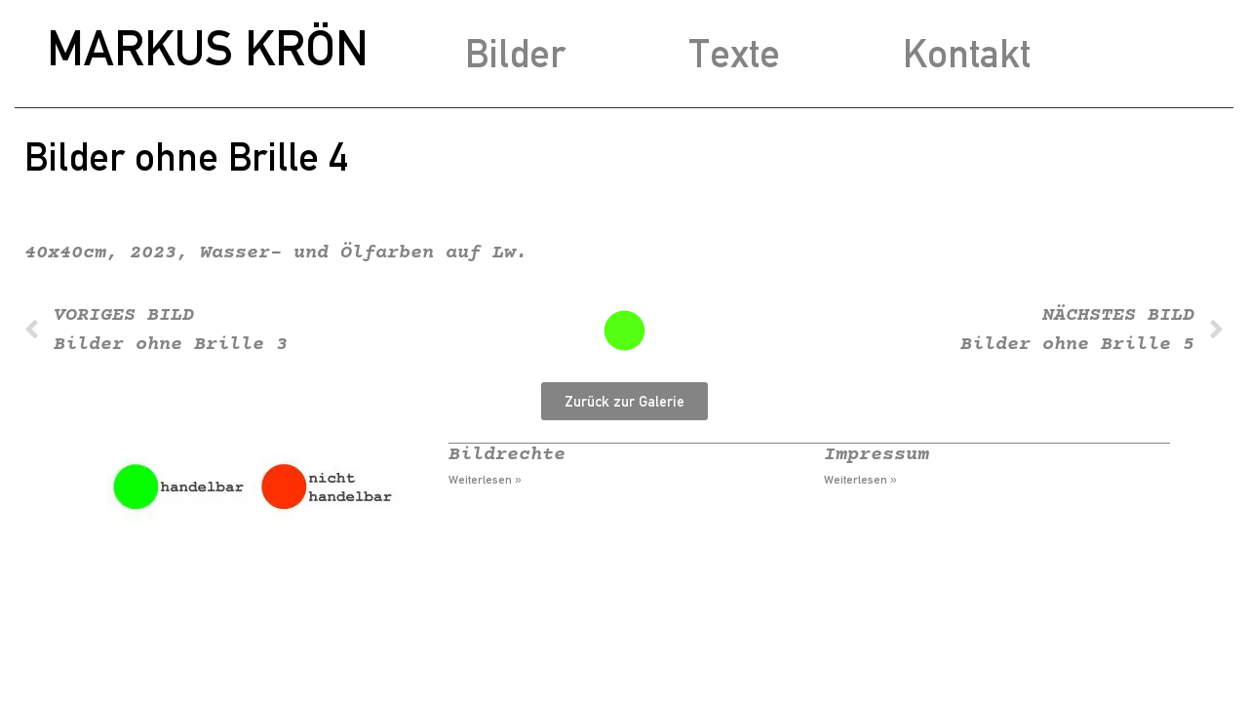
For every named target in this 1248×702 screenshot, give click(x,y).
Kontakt (967, 53)
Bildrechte (507, 455)
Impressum (876, 455)
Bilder (515, 53)
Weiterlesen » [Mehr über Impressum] (860, 480)
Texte (734, 53)
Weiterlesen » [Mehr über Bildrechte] (485, 480)
